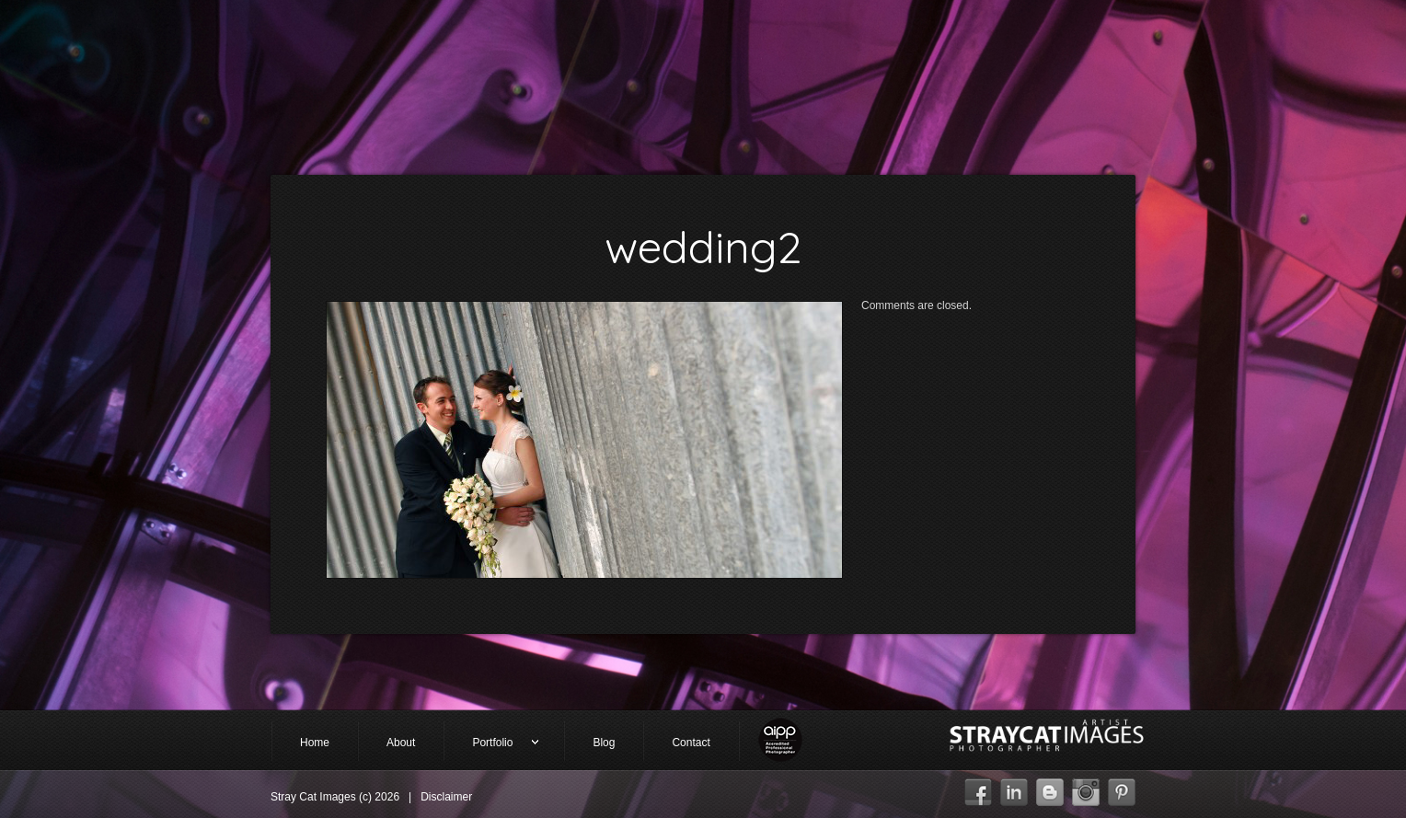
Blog (604, 742)
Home (314, 742)
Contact (690, 742)
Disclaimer (446, 796)
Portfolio (491, 744)
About (400, 742)
